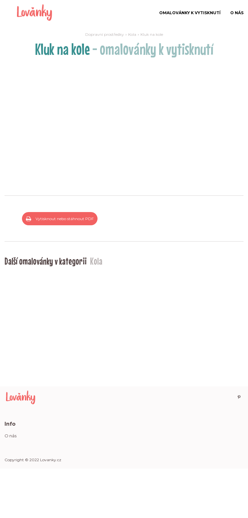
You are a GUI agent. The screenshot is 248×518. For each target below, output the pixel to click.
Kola (132, 34)
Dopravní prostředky (104, 34)
